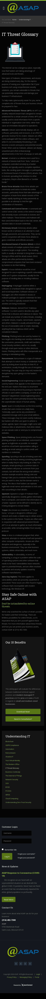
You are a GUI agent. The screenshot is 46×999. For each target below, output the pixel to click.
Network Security (12, 780)
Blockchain (9, 742)
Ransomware (10, 753)
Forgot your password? (26, 858)
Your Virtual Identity (13, 761)
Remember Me (11, 850)
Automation (10, 749)
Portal (37, 977)
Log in (7, 856)
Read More (8, 899)
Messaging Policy (26, 977)
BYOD (8, 787)
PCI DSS (8, 791)
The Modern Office (12, 764)
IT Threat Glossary (12, 768)
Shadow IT (9, 757)
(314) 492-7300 (9, 920)
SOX (7, 783)
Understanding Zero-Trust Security (18, 802)
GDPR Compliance (12, 745)
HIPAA (8, 795)
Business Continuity (13, 772)
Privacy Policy (12, 977)
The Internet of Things (14, 776)
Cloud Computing (12, 799)
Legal (38, 974)
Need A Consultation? (23, 719)
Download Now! (23, 711)
